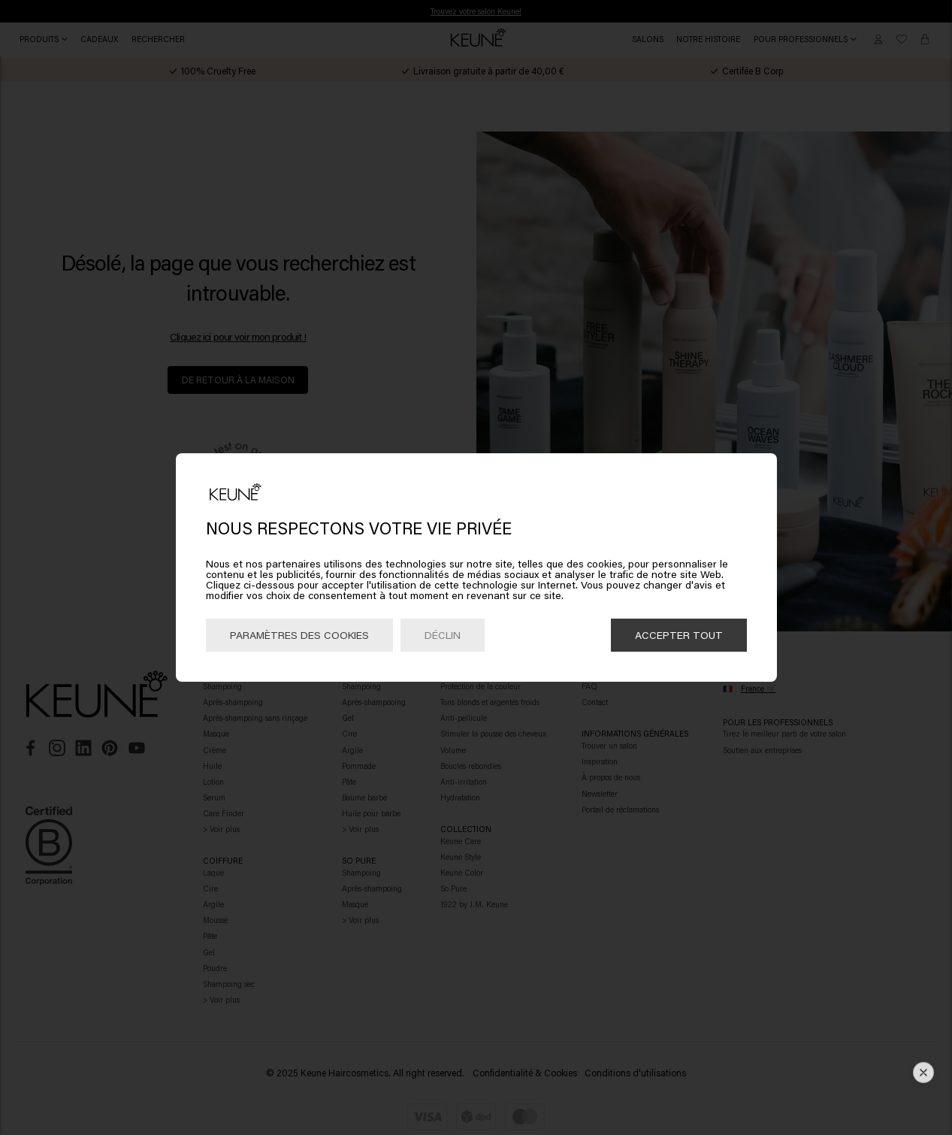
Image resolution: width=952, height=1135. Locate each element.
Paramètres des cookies (299, 635)
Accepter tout (679, 635)
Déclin (443, 635)
